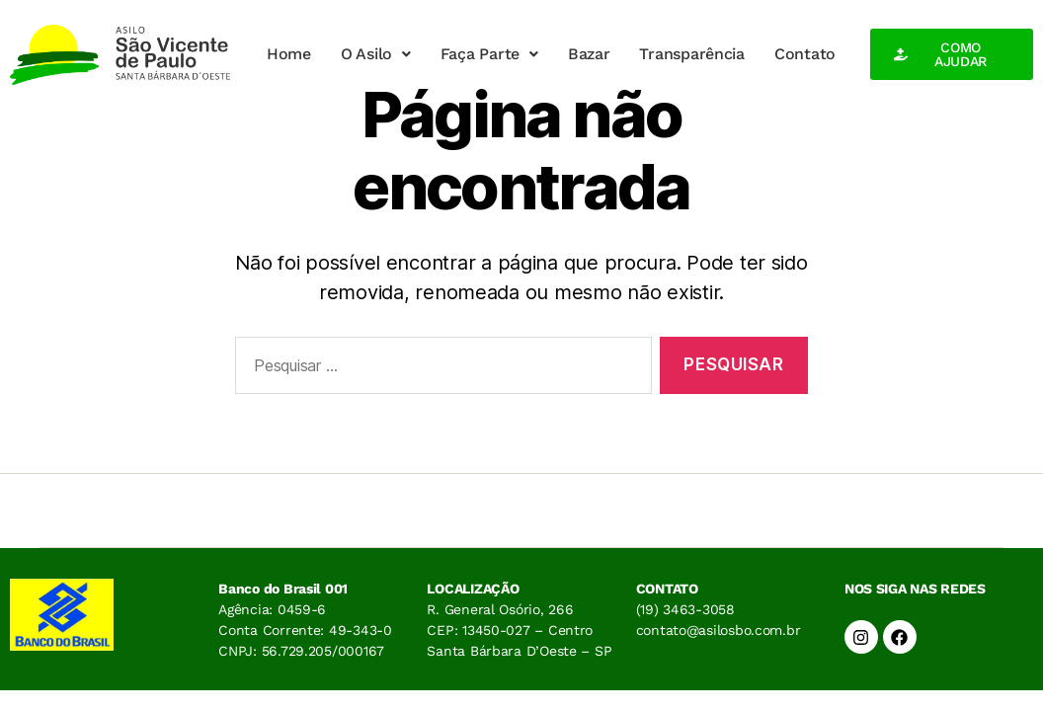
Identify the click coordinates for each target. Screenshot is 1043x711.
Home (289, 53)
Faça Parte (489, 53)
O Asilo (376, 53)
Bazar (589, 53)
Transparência (692, 53)
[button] (376, 54)
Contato (805, 53)
